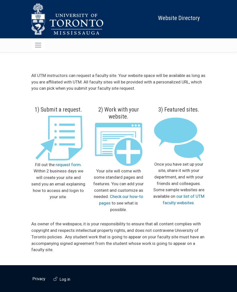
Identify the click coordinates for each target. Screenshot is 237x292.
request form (68, 164)
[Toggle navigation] (38, 45)
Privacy (38, 278)
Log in (64, 279)
